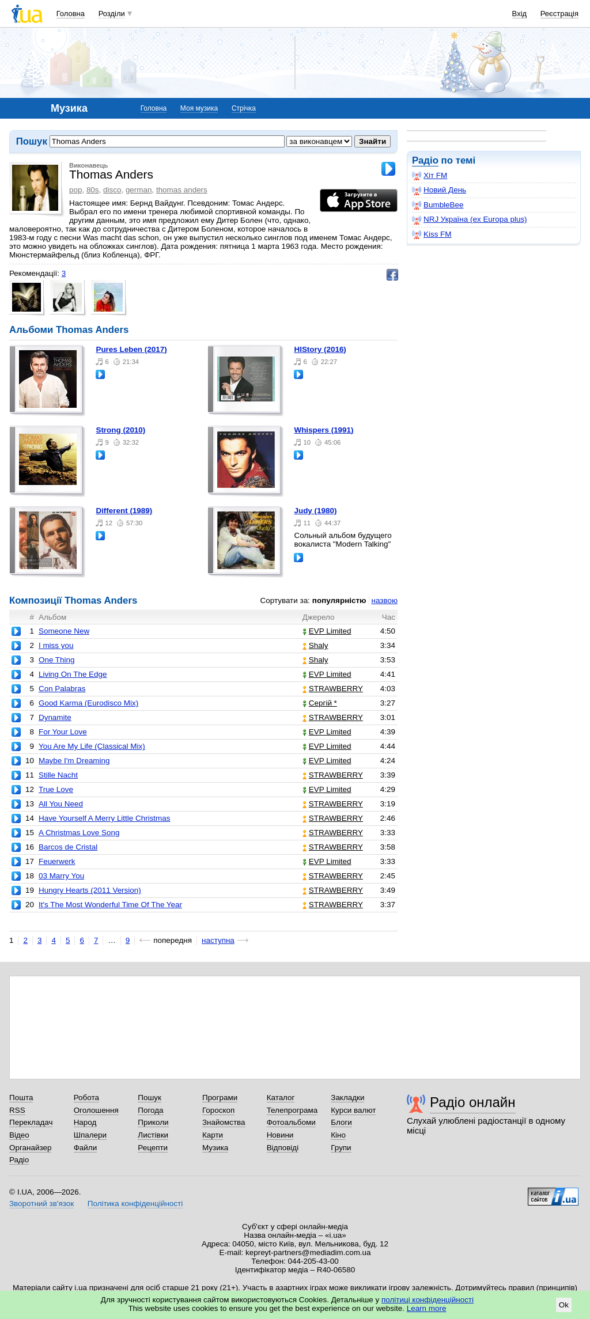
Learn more (427, 1308)
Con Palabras (62, 688)
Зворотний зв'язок (41, 1203)
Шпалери (90, 1135)
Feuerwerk (57, 861)
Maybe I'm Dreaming (74, 760)
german (139, 189)
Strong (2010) (120, 430)
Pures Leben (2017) (131, 349)
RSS (17, 1110)
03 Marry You (61, 875)
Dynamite (55, 717)
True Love (56, 789)
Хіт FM (429, 175)
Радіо (425, 160)
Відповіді (283, 1147)
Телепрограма (292, 1110)
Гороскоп (218, 1110)
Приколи (153, 1122)
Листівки (153, 1135)
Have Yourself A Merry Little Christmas (105, 818)
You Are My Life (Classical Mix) (92, 746)
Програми (219, 1097)
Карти (212, 1135)
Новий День (439, 190)
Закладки (347, 1097)
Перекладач (30, 1122)
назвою (385, 600)
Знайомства (223, 1122)
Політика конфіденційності (135, 1203)
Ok (564, 1305)
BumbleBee (437, 205)
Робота (86, 1097)
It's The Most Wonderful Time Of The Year (110, 904)
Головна (70, 13)
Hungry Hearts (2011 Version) (90, 890)
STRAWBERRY (332, 688)
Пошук (149, 1097)
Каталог (281, 1097)
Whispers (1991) (323, 430)
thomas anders (181, 189)
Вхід (519, 13)
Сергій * (319, 703)
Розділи (112, 13)
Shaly (315, 645)
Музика (215, 1147)
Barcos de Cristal (68, 847)
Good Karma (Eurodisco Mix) (88, 703)
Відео (19, 1135)
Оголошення (96, 1110)
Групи (341, 1147)
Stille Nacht (58, 775)
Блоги (341, 1122)
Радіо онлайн (473, 1102)
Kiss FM (432, 234)
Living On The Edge (73, 674)
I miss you (56, 645)
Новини (280, 1135)
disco (112, 189)
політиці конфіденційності (427, 1299)
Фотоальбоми (291, 1122)
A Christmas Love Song (79, 832)
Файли (85, 1147)
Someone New (64, 631)
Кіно (338, 1135)
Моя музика (199, 108)
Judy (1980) (315, 510)
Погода (150, 1110)
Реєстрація (559, 13)
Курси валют (353, 1110)
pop (75, 189)
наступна (218, 940)
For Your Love (63, 731)
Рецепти (153, 1147)
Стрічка (244, 108)
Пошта (21, 1097)
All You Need (61, 803)
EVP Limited (326, 631)
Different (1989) (124, 510)
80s (92, 189)
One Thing (57, 659)
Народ (85, 1122)
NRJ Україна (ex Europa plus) (469, 219)
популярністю (339, 600)
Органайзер (30, 1147)
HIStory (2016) (320, 349)
